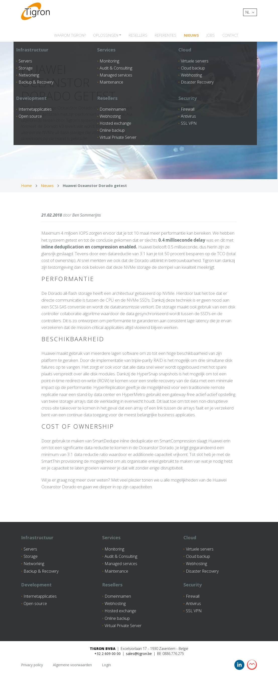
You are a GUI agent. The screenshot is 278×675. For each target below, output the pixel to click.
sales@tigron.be (139, 653)
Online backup (117, 618)
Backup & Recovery (41, 571)
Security (192, 585)
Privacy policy (32, 664)
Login (106, 664)
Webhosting (196, 563)
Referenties (165, 35)
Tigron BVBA (102, 648)
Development (36, 585)
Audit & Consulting (121, 556)
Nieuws (191, 35)
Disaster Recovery (202, 571)
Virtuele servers (200, 549)
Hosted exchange (120, 611)
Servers (30, 549)
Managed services (121, 563)
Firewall (192, 596)
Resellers (138, 35)
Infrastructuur (37, 537)
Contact (230, 35)
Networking (34, 563)
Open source (35, 603)
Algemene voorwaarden (72, 664)
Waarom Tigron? (70, 35)
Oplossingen (106, 35)
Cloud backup (198, 556)
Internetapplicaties (40, 596)
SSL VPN (194, 611)
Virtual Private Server (123, 625)
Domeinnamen (118, 596)
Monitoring (114, 549)
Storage (31, 556)
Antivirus (193, 603)
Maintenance (116, 571)
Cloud (189, 537)
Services (111, 537)
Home (26, 185)
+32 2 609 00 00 (107, 653)
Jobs (210, 35)
